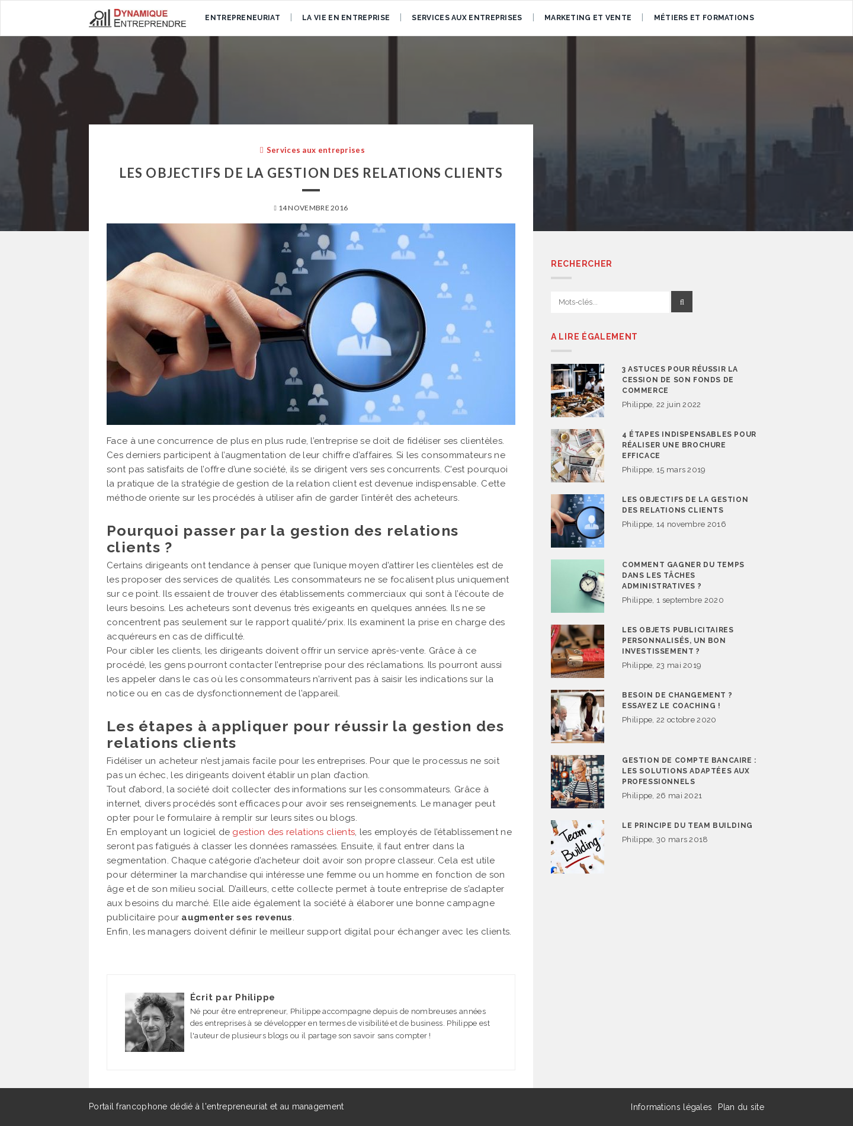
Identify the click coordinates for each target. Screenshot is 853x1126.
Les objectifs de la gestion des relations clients (685, 504)
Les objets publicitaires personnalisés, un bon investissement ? (677, 640)
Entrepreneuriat (242, 18)
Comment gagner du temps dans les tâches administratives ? (683, 575)
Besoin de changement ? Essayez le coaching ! (677, 700)
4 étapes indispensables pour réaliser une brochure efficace (689, 445)
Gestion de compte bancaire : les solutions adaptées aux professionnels (689, 771)
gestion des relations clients (293, 832)
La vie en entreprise (346, 18)
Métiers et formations (704, 18)
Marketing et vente (587, 18)
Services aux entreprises (467, 18)
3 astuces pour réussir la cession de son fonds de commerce (680, 380)
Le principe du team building (687, 825)
